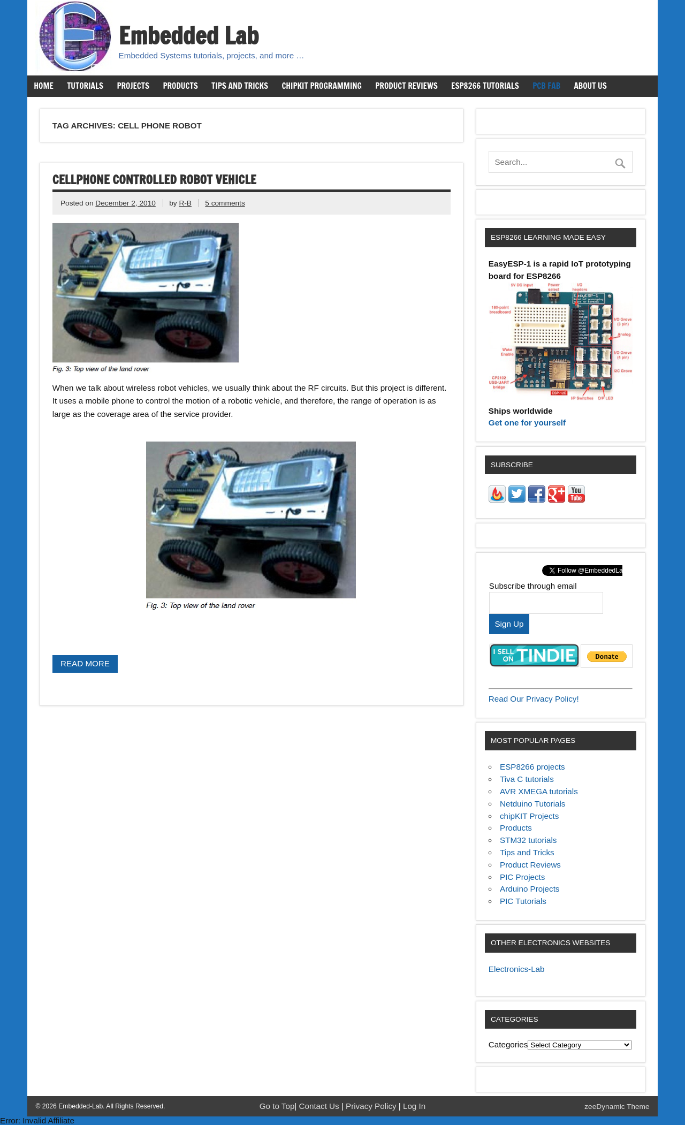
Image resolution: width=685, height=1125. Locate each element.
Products (180, 86)
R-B (185, 203)
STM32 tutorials (528, 840)
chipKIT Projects (529, 815)
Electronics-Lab (517, 969)
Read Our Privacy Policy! (534, 698)
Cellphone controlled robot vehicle (154, 179)
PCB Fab (546, 86)
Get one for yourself (527, 422)
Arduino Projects (529, 888)
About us (590, 86)
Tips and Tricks (239, 86)
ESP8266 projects (532, 766)
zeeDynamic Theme (616, 1107)
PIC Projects (522, 876)
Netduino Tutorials (532, 803)
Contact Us (320, 1106)
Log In (414, 1106)
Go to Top (277, 1106)
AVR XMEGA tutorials (539, 791)
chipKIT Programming (321, 86)
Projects (133, 86)
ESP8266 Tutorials (485, 86)
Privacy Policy (372, 1106)
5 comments (225, 203)
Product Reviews (406, 86)
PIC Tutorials (523, 901)
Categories (508, 1044)
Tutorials (85, 86)
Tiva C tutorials (527, 779)
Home (43, 86)
